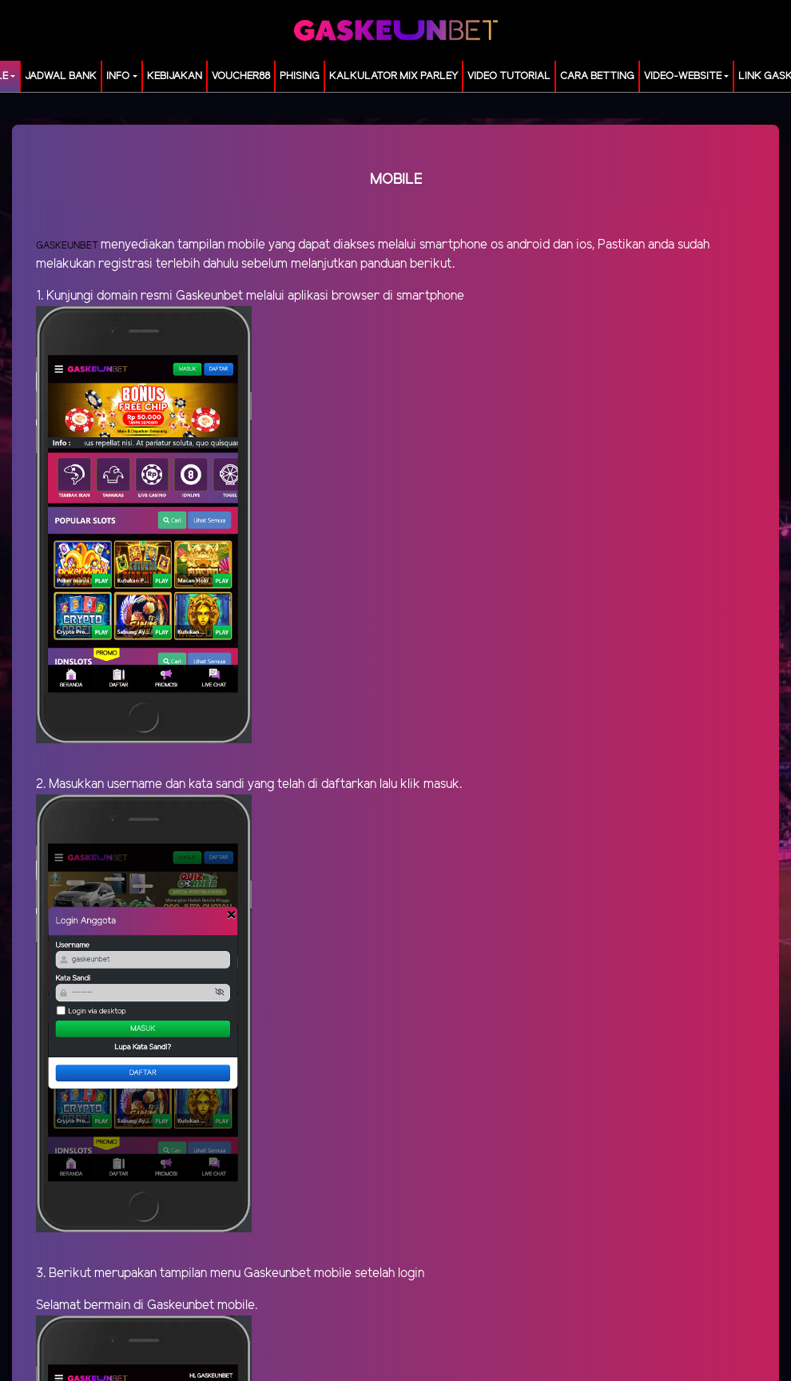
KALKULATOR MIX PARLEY (393, 76)
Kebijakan (174, 76)
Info (117, 76)
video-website (682, 76)
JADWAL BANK (61, 76)
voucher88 (241, 76)
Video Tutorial (509, 76)
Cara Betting (597, 76)
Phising (300, 76)
